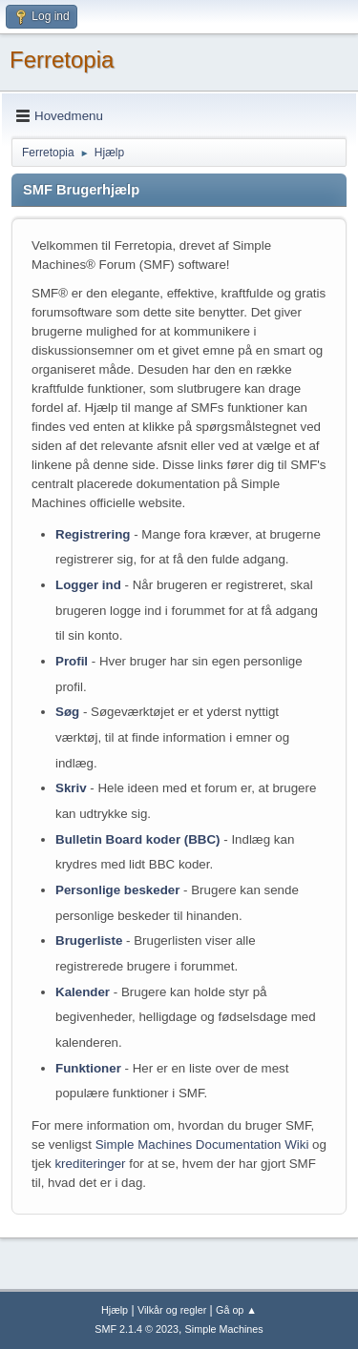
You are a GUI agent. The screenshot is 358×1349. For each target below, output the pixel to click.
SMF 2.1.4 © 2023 (137, 1329)
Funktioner (88, 1068)
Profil (71, 661)
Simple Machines (224, 1329)
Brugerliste (88, 940)
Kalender (82, 992)
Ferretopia (62, 59)
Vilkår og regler (171, 1310)
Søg (67, 712)
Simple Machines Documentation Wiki (202, 1144)
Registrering (93, 534)
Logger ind (88, 585)
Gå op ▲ (236, 1310)
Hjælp (114, 1310)
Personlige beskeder (117, 890)
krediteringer (89, 1163)
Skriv (71, 788)
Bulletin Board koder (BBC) (138, 839)
